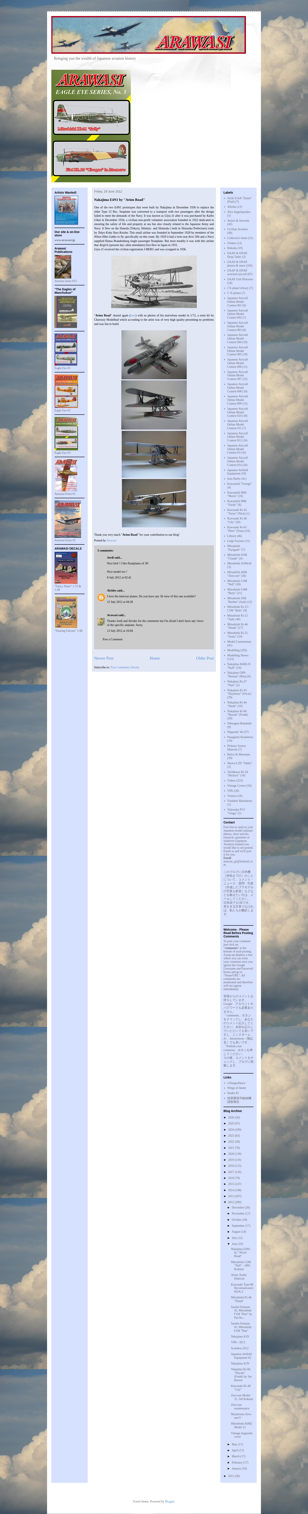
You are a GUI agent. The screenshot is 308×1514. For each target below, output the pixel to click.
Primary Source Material (236, 747)
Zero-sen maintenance (240, 1406)
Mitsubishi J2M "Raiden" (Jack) (236, 600)
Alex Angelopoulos (239, 212)
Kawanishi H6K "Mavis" (237, 494)
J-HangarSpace (236, 1083)
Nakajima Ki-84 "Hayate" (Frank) (237, 713)
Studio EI (233, 1093)
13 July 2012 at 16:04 (120, 630)
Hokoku (232, 248)
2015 (231, 1184)
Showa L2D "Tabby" (239, 763)
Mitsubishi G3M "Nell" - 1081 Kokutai (241, 1265)
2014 (231, 1190)
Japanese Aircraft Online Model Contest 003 (237, 326)
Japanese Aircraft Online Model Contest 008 (237, 388)
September (238, 1225)
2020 (231, 1153)
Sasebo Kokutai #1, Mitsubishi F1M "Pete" (241, 1327)
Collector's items (237, 238)
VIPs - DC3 (238, 1342)
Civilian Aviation (237, 229)
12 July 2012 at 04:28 (120, 602)
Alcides (111, 590)
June (235, 1244)
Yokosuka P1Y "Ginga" (236, 811)
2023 (231, 1135)
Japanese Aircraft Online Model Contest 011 (237, 424)
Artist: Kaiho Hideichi (239, 1276)
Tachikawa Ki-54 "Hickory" (237, 773)
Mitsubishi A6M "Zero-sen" (237, 574)
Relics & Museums (238, 754)
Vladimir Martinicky (239, 800)
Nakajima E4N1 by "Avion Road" (240, 1252)
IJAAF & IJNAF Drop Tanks (237, 255)
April (235, 1450)
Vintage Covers (236, 785)
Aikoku (231, 206)
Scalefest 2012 (240, 1348)
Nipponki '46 (235, 732)
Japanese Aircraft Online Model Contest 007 (237, 375)
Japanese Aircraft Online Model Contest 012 (237, 437)
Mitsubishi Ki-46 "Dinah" (241, 1299)
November (238, 1213)
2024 (231, 1129)
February (237, 1462)
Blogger (169, 1501)
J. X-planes (234, 293)
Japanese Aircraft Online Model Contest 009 (237, 400)
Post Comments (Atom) (125, 667)
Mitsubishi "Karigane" (234, 547)
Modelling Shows (238, 655)
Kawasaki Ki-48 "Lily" (240, 1387)
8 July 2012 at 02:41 (119, 577)
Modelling (233, 650)
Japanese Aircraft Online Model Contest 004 (237, 338)
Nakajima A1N (240, 1336)
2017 (231, 1172)
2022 (231, 1141)
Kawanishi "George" (239, 483)
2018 (231, 1165)
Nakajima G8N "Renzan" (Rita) (237, 674)
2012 (231, 1202)
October (237, 1219)
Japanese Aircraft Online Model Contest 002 (237, 314)
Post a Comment (113, 639)
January (237, 1468)
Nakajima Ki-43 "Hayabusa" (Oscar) (239, 692)
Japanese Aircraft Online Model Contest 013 (237, 449)
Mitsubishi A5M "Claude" (237, 556)
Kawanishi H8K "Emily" (237, 503)
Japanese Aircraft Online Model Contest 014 (237, 461)
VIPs (230, 790)
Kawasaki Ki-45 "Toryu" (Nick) (237, 511)
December (238, 1207)
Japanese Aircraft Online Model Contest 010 (237, 412)
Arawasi (112, 615)
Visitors (232, 796)
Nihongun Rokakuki (239, 723)
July (234, 1238)
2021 (231, 1147)
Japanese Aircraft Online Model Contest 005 (237, 351)
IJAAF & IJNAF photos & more (237, 263)
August (236, 1231)
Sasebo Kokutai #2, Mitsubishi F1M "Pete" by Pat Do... (241, 1312)
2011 (231, 1476)
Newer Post (104, 658)
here (132, 315)
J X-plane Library (238, 288)
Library (231, 536)
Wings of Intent (236, 1088)
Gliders (231, 243)
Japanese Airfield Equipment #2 (241, 1355)
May (235, 1444)
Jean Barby (234, 478)
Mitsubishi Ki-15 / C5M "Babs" (238, 608)
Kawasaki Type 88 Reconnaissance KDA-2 (242, 1288)
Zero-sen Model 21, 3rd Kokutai (242, 1397)
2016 (231, 1178)
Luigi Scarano (235, 541)
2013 (231, 1196)
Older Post (205, 658)
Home (155, 658)
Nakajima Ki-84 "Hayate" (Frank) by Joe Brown (241, 1375)
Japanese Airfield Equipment (237, 472)
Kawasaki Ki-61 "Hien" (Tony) (237, 529)
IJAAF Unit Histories (240, 279)
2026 (231, 1117)
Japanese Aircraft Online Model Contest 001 (237, 302)
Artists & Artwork (238, 220)
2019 (231, 1159)
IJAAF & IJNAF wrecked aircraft (237, 272)
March (236, 1456)
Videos (231, 780)
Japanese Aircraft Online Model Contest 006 (237, 363)
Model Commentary (239, 641)
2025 (231, 1123)
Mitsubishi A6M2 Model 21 (241, 1425)
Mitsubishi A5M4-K (239, 563)
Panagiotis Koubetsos (240, 737)
